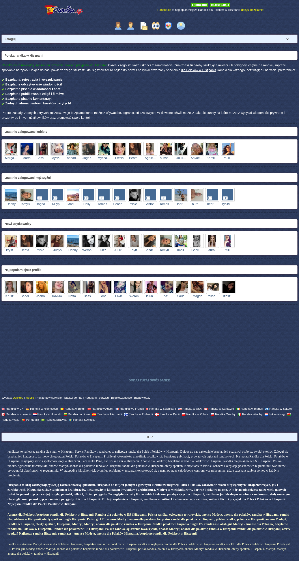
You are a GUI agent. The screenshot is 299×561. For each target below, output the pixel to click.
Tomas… (104, 204)
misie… (135, 204)
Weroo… (88, 250)
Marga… (11, 158)
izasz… (228, 296)
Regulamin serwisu (96, 397)
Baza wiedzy (142, 397)
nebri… (212, 204)
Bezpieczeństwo (121, 397)
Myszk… (57, 158)
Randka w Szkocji (278, 408)
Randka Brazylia (53, 419)
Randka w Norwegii (16, 414)
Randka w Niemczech (42, 408)
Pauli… (228, 158)
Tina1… (166, 296)
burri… (197, 204)
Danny (11, 204)
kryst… (11, 250)
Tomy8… (26, 204)
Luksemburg (275, 414)
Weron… (135, 296)
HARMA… (57, 296)
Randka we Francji (130, 408)
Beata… (135, 158)
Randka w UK (12, 408)
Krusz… (11, 296)
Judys (57, 250)
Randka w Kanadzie (219, 408)
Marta (26, 158)
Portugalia (30, 419)
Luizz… (104, 250)
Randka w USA (190, 408)
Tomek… (166, 204)
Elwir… (120, 296)
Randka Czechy (223, 414)
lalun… (151, 296)
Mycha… (104, 158)
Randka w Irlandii (249, 408)
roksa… (213, 296)
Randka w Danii (167, 414)
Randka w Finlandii (138, 414)
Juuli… (181, 158)
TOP (149, 437)
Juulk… (119, 250)
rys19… (227, 204)
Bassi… (42, 158)
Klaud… (182, 296)
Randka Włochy (250, 414)
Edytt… (135, 250)
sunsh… (166, 158)
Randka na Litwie (77, 414)
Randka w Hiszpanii (107, 414)
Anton (150, 204)
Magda (197, 296)
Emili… (228, 250)
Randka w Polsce (195, 414)
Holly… (88, 204)
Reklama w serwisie (49, 397)
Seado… (119, 204)
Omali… (181, 250)
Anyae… (197, 158)
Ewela (119, 158)
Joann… (42, 296)
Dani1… (181, 204)
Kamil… (212, 158)
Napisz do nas (73, 397)
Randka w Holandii (47, 414)
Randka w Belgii (72, 408)
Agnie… (150, 158)
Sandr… (150, 250)
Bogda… (42, 204)
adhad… (73, 158)
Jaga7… (88, 158)
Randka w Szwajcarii (161, 408)
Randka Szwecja (82, 419)
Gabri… (196, 250)
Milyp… (57, 204)
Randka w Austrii (100, 408)
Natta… (73, 296)
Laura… (212, 250)
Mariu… (72, 204)
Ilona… (105, 296)
